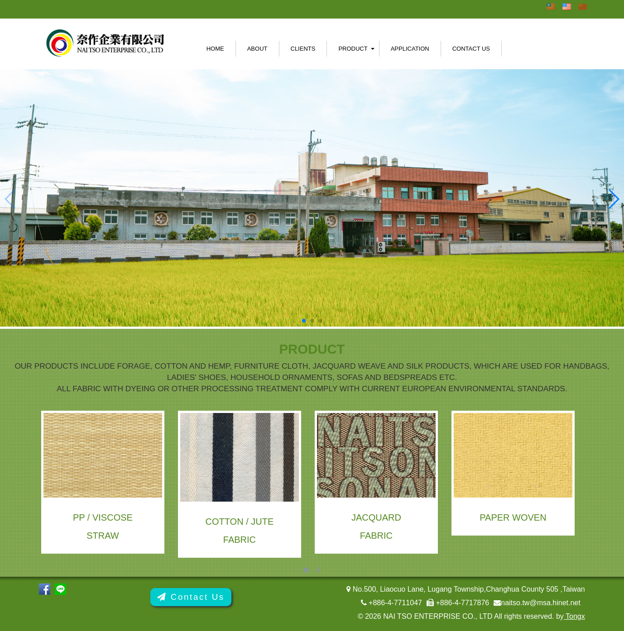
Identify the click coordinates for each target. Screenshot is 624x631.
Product (352, 48)
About (257, 48)
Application (410, 48)
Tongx (574, 616)
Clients (303, 48)
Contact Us (471, 48)
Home (215, 48)
